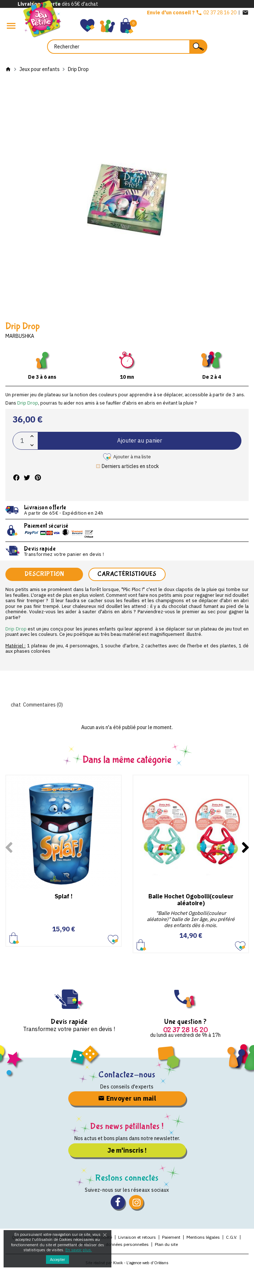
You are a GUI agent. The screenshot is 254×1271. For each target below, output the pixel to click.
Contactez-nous (126, 1074)
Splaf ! (64, 896)
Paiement (171, 1237)
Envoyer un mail (127, 1098)
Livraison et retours (137, 1237)
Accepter (57, 1259)
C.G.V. (231, 1237)
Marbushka (19, 336)
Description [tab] (44, 574)
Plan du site (166, 1244)
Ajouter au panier (139, 440)
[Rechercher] (127, 46)
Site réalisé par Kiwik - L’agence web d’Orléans (127, 1262)
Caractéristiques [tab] (126, 574)
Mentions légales (203, 1237)
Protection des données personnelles (113, 1244)
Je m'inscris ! (127, 1150)
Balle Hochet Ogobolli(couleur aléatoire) (191, 900)
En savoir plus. (78, 1249)
